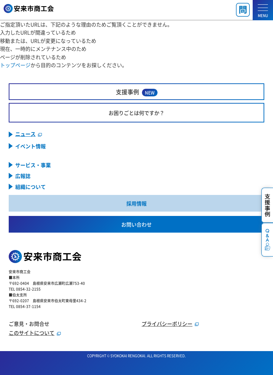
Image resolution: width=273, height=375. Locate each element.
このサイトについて (31, 332)
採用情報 (136, 203)
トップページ (15, 64)
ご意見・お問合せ (29, 323)
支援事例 (137, 91)
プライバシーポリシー (167, 323)
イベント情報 (30, 146)
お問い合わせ (136, 224)
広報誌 (22, 175)
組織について (30, 186)
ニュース (25, 134)
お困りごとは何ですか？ (136, 112)
